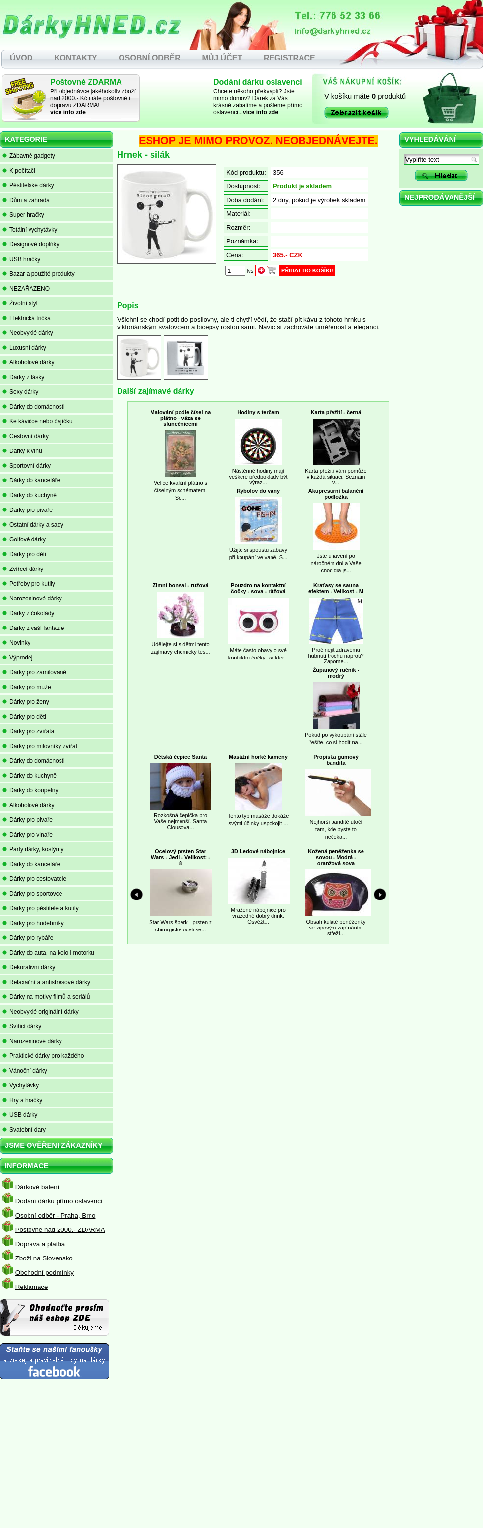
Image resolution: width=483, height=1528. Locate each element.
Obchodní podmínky (44, 1272)
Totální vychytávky (29, 229)
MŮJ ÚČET (222, 58)
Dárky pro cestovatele (34, 878)
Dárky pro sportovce (32, 893)
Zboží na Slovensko (44, 1258)
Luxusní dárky (24, 347)
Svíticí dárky (21, 1026)
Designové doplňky (30, 244)
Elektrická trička (26, 318)
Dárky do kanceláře (31, 480)
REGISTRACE (289, 58)
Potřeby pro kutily (28, 583)
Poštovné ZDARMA (86, 82)
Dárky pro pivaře (27, 510)
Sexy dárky (20, 392)
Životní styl (19, 303)
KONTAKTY (75, 58)
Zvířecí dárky (22, 569)
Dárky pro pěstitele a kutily (40, 908)
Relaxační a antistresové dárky (46, 982)
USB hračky (21, 259)
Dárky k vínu (22, 451)
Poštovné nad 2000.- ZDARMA (60, 1229)
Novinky (16, 642)
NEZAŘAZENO (26, 288)
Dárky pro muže (26, 687)
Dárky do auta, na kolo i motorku (48, 952)
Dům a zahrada (26, 200)
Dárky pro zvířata (28, 731)
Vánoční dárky (24, 1070)
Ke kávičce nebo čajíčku (37, 421)
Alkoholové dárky (28, 362)
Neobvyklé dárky (27, 333)
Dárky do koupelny (30, 790)
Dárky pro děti (24, 554)
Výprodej (17, 657)
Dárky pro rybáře (27, 937)
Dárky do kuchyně (29, 495)
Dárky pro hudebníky (33, 923)
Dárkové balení (37, 1187)
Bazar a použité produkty (38, 273)
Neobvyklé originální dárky (40, 1011)
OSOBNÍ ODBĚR (149, 58)
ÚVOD (21, 58)
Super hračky (23, 214)
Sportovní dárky (26, 465)
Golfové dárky (24, 539)
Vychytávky (20, 1085)
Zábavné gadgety (28, 155)
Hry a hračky (22, 1100)
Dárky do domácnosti (33, 406)
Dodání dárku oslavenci (257, 82)
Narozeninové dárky (32, 598)
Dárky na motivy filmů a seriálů (46, 996)
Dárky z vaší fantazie (33, 628)
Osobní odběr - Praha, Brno (55, 1215)
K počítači (18, 170)
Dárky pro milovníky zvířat (39, 746)
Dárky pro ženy (25, 701)
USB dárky (19, 1114)
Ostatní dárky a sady (32, 524)
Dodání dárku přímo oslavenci (58, 1201)
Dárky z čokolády (28, 613)
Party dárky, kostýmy (32, 849)
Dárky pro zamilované (34, 672)
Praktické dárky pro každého (43, 1055)
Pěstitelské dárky (28, 185)
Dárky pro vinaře (27, 834)
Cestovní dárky (25, 436)
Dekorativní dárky (28, 967)
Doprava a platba (40, 1244)
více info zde (68, 112)
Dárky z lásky (23, 377)
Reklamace (31, 1286)
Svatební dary (24, 1129)
